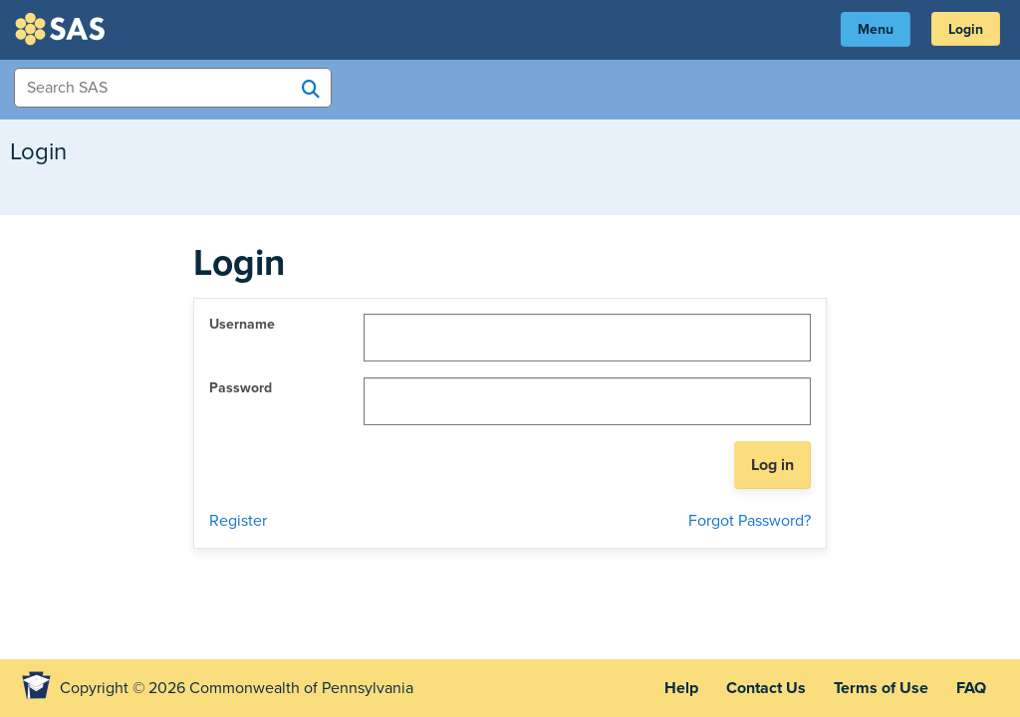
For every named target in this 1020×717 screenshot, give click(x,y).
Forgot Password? (749, 521)
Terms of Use (881, 688)
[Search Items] (173, 88)
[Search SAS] (311, 89)
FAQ (971, 688)
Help (681, 688)
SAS (63, 29)
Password (240, 387)
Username (242, 324)
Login (965, 29)
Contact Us (766, 688)
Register (238, 521)
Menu (875, 29)
